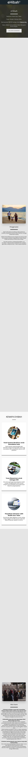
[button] (1, 2)
